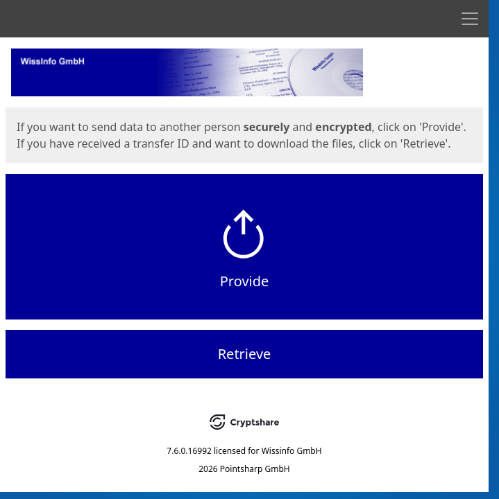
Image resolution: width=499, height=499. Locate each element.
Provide (244, 281)
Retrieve (244, 353)
